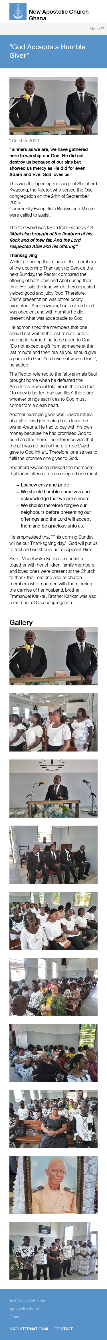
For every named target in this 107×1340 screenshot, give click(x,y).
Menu (97, 28)
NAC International (29, 1328)
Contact (63, 1328)
